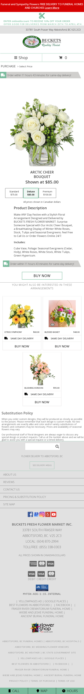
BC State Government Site (59, 652)
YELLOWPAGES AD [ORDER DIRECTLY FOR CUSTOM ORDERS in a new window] (30, 601)
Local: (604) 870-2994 (42, 541)
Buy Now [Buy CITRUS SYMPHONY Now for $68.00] (22, 346)
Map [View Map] (42, 691)
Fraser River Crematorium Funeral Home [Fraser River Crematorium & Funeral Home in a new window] (41, 609)
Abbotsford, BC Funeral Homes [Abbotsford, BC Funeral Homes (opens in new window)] (22, 641)
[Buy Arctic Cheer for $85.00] (42, 276)
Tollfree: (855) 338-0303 (42, 547)
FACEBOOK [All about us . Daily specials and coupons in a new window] (63, 605)
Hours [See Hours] (70, 691)
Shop (21, 57)
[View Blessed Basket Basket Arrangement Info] (62, 313)
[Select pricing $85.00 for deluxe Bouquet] (31, 193)
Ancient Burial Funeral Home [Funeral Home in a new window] (42, 616)
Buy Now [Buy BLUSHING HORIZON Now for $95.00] (42, 402)
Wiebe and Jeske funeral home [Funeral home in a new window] (41, 612)
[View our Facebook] (30, 516)
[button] (42, 588)
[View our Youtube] (53, 516)
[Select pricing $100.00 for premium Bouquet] (47, 193)
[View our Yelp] (47, 516)
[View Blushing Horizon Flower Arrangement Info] (42, 369)
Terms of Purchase (43, 680)
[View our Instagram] (42, 516)
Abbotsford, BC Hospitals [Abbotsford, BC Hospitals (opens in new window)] (62, 641)
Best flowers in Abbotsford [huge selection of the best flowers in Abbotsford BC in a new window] (29, 605)
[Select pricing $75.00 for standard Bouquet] (14, 193)
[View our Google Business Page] (36, 516)
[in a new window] (53, 605)
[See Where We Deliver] (42, 465)
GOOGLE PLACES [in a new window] (56, 601)
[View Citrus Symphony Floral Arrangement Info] (22, 313)
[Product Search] (42, 446)
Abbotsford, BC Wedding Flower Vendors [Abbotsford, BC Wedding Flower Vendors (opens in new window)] (42, 646)
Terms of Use (66, 680)
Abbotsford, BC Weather (24, 652)
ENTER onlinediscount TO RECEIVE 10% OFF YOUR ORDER (43, 21)
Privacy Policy (18, 680)
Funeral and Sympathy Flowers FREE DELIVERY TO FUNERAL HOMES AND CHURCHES (42, 6)
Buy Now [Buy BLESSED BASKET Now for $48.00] (62, 346)
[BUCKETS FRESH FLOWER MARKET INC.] (42, 49)
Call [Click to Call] (14, 691)
